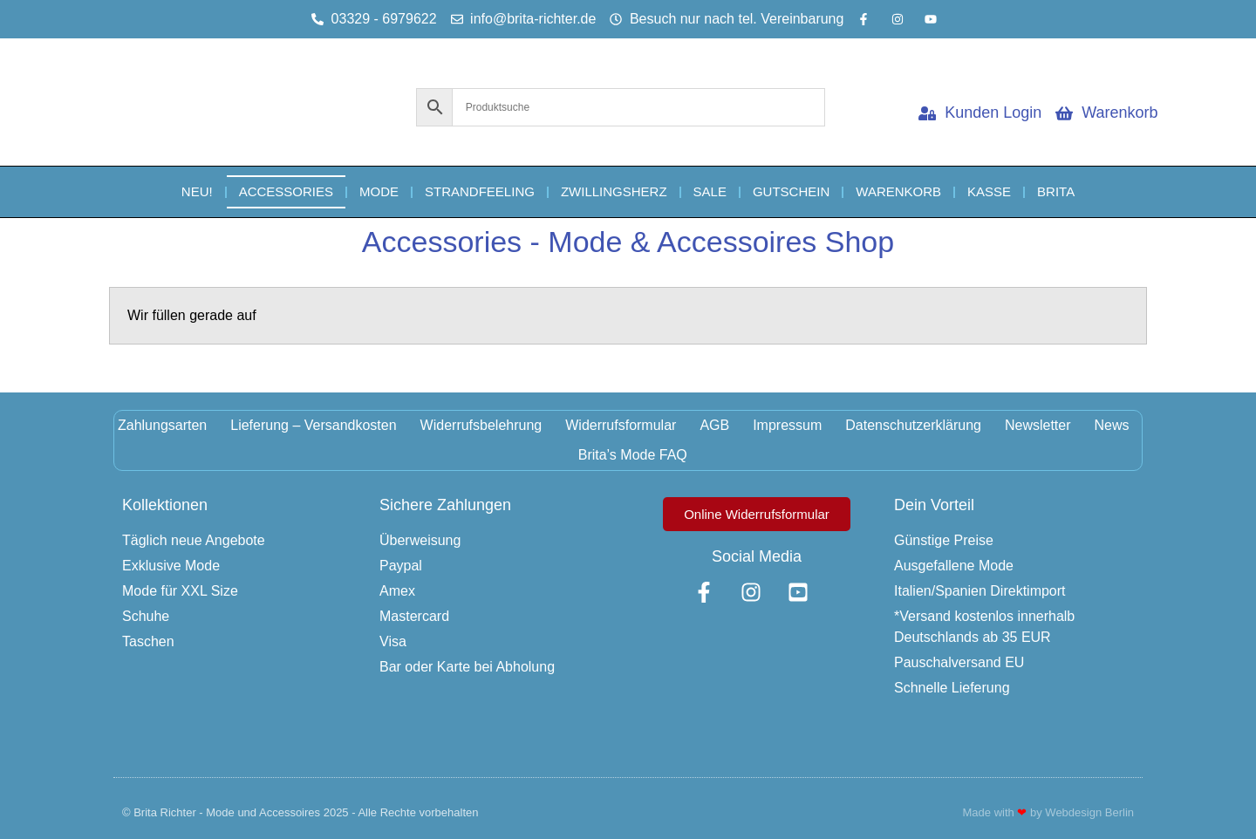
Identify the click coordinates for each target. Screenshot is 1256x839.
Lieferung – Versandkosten (313, 425)
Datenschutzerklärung (913, 425)
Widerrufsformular (620, 425)
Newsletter (1038, 425)
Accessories (286, 191)
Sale (710, 191)
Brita (1056, 191)
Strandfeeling (480, 191)
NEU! (197, 191)
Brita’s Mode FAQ (632, 454)
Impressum (787, 425)
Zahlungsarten (162, 425)
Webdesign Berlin (1089, 812)
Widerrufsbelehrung (481, 425)
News (1112, 425)
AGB (714, 425)
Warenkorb (898, 191)
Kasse (989, 191)
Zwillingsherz (614, 191)
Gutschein (791, 191)
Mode (379, 191)
